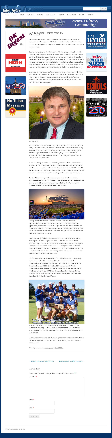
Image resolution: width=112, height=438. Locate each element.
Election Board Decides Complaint (71, 361)
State (22, 15)
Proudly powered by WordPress (15, 429)
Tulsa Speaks (71, 15)
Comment (33, 376)
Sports (81, 15)
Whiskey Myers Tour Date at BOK (41, 361)
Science (61, 15)
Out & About (51, 15)
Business (40, 15)
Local (15, 15)
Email (31, 408)
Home (7, 15)
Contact (90, 15)
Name (31, 400)
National (30, 15)
